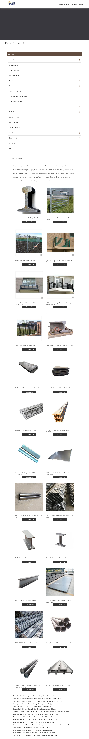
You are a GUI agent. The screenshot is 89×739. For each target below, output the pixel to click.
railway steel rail (18, 43)
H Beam (24, 706)
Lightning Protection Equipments (18, 96)
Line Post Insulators (32, 725)
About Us (67, 4)
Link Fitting (12, 60)
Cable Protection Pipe (15, 101)
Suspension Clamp (14, 117)
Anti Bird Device (14, 81)
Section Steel (13, 138)
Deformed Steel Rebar (15, 127)
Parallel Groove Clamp (30, 704)
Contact (81, 4)
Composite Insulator (15, 91)
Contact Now (30, 222)
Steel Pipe (12, 133)
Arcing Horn (28, 696)
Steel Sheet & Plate (14, 122)
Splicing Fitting (13, 65)
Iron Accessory (13, 107)
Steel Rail (12, 143)
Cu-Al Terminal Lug (28, 711)
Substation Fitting (14, 75)
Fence (10, 148)
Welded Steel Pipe (25, 698)
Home (61, 4)
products (75, 4)
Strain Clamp (13, 112)
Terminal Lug (13, 86)
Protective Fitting (14, 70)
